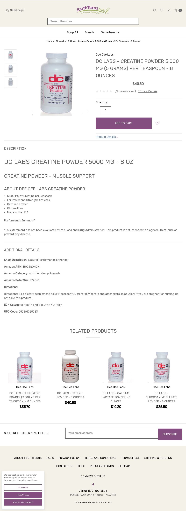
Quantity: (102, 102)
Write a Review (147, 91)
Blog (81, 469)
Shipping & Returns (158, 461)
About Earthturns (28, 461)
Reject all (23, 495)
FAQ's (50, 461)
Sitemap (124, 469)
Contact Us (64, 469)
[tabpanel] (25, 380)
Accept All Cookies (23, 502)
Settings (23, 487)
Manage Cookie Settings (85, 501)
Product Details (107, 136)
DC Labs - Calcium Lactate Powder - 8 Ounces (116, 398)
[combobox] (93, 21)
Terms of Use (130, 461)
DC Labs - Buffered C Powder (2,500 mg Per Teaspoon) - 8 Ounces (25, 398)
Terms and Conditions (100, 461)
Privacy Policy (69, 461)
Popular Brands (102, 469)
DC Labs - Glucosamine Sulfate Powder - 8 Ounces (161, 398)
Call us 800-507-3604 (93, 490)
